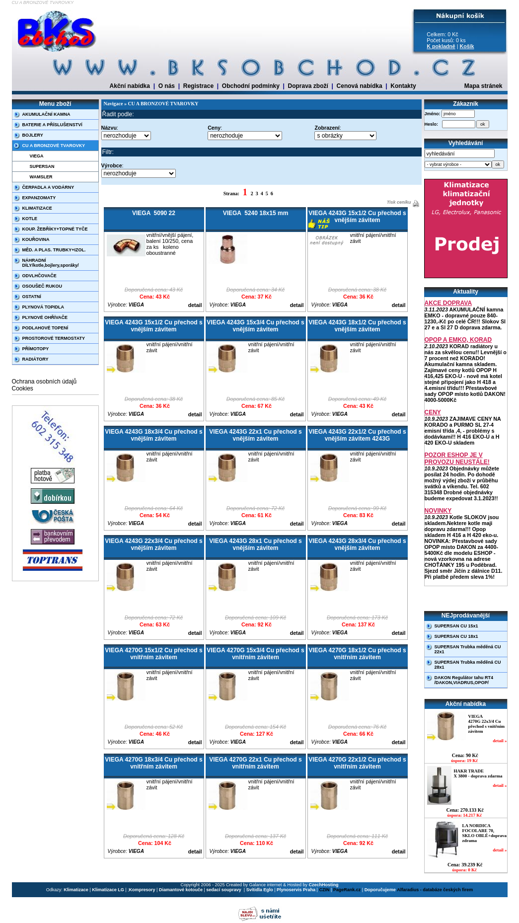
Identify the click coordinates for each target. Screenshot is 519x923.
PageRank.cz (347, 889)
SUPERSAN (42, 166)
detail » (500, 740)
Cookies (22, 388)
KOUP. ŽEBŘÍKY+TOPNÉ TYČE (55, 229)
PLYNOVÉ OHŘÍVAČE (45, 317)
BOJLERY (32, 135)
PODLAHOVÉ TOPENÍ (45, 327)
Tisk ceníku (398, 202)
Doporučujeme (380, 889)
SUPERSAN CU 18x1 (456, 636)
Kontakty (403, 85)
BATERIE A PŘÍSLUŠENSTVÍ (52, 124)
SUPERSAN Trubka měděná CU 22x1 (468, 649)
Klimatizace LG (108, 889)
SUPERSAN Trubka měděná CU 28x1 (468, 665)
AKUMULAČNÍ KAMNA (46, 114)
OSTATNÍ (31, 296)
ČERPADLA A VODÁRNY (48, 187)
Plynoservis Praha (296, 889)
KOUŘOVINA (36, 239)
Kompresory (142, 889)
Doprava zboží (308, 85)
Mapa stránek (483, 85)
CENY (433, 412)
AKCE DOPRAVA (448, 303)
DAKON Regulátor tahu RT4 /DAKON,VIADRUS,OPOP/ (464, 680)
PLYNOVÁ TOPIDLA (43, 307)
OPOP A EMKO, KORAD (458, 339)
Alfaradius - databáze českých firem (435, 889)
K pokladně (441, 46)
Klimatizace (76, 889)
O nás (166, 85)
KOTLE (30, 218)
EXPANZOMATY (39, 197)
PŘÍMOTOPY (35, 348)
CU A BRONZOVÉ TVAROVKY (53, 145)
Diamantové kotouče (181, 889)
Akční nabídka (130, 85)
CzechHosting (324, 884)
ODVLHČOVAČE (39, 275)
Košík (466, 46)
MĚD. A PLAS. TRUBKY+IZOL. (54, 249)
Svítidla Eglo (259, 889)
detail (195, 305)
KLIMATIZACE (37, 208)
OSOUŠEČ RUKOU (42, 286)
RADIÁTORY (35, 359)
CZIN (324, 889)
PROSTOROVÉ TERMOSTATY (53, 338)
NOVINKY (438, 510)
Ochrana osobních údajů (44, 381)
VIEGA (37, 156)
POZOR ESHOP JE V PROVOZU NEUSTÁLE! (457, 458)
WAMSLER (41, 176)
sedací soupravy (224, 889)
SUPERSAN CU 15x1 (456, 625)
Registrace (198, 85)
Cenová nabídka (359, 85)
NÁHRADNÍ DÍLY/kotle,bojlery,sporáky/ (50, 263)
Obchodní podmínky (251, 85)
